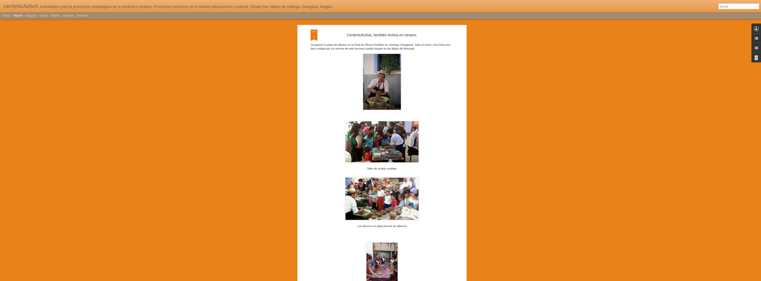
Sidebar (55, 15)
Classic (6, 15)
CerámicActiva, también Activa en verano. (382, 35)
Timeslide (82, 15)
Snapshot (68, 15)
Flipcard (18, 15)
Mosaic (43, 15)
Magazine (31, 15)
